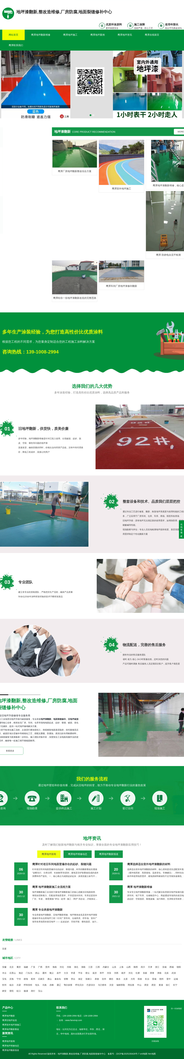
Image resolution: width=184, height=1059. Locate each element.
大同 (133, 979)
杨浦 (26, 991)
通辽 (59, 985)
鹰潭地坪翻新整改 (10, 1029)
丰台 (4, 973)
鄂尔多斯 (68, 985)
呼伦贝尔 (79, 985)
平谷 (80, 973)
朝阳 (179, 967)
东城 (164, 967)
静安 (4, 991)
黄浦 (161, 985)
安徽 (4, 967)
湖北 (76, 967)
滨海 (11, 979)
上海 (121, 967)
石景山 (12, 973)
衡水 (118, 979)
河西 (116, 973)
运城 (176, 979)
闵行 (33, 991)
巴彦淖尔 (91, 985)
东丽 (145, 973)
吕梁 (19, 985)
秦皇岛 (58, 979)
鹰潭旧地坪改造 (9, 1020)
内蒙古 (106, 967)
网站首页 (13, 35)
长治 (147, 979)
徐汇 (168, 985)
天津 (150, 967)
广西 (40, 967)
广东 (33, 967)
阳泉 (140, 979)
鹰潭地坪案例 (97, 35)
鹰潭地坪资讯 (125, 35)
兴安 (111, 985)
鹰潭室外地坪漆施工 (11, 1025)
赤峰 (52, 985)
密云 (87, 973)
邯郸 (66, 979)
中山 (139, 985)
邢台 (73, 979)
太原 (125, 979)
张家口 (88, 979)
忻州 (4, 985)
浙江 (157, 967)
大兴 (66, 973)
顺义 (52, 973)
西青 (152, 973)
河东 (109, 973)
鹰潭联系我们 (16, 45)
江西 (98, 967)
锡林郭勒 (121, 985)
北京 (11, 967)
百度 (4, 949)
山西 (128, 967)
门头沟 (29, 973)
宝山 (40, 991)
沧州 (104, 979)
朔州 (161, 979)
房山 (37, 973)
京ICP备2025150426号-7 (127, 1054)
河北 (62, 967)
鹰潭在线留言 (152, 35)
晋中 (168, 979)
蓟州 (33, 979)
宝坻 (4, 979)
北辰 (166, 973)
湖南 (83, 967)
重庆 (19, 967)
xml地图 (143, 1054)
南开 (123, 973)
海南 (55, 967)
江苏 (90, 967)
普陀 (11, 991)
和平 (102, 973)
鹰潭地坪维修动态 (10, 1045)
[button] (90, 115)
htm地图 (152, 1054)
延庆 (95, 973)
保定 (80, 979)
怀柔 (73, 973)
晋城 (154, 979)
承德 (97, 979)
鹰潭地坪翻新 (8, 1016)
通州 (44, 973)
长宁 (175, 985)
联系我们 (163, 2)
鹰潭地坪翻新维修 (40, 35)
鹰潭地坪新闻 (8, 1041)
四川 (143, 967)
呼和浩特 (28, 985)
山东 (114, 967)
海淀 (21, 973)
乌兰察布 (102, 985)
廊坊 (111, 979)
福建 (26, 967)
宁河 (19, 979)
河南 (69, 967)
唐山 (49, 979)
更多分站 (177, 2)
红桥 (138, 973)
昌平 (59, 973)
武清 (174, 973)
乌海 (44, 985)
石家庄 (41, 979)
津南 (159, 973)
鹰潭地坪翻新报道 (10, 1050)
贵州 (47, 967)
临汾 (11, 985)
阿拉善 (131, 985)
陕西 (136, 967)
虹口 (19, 991)
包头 (37, 985)
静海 (26, 979)
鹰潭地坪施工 (70, 35)
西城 (171, 967)
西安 (146, 985)
